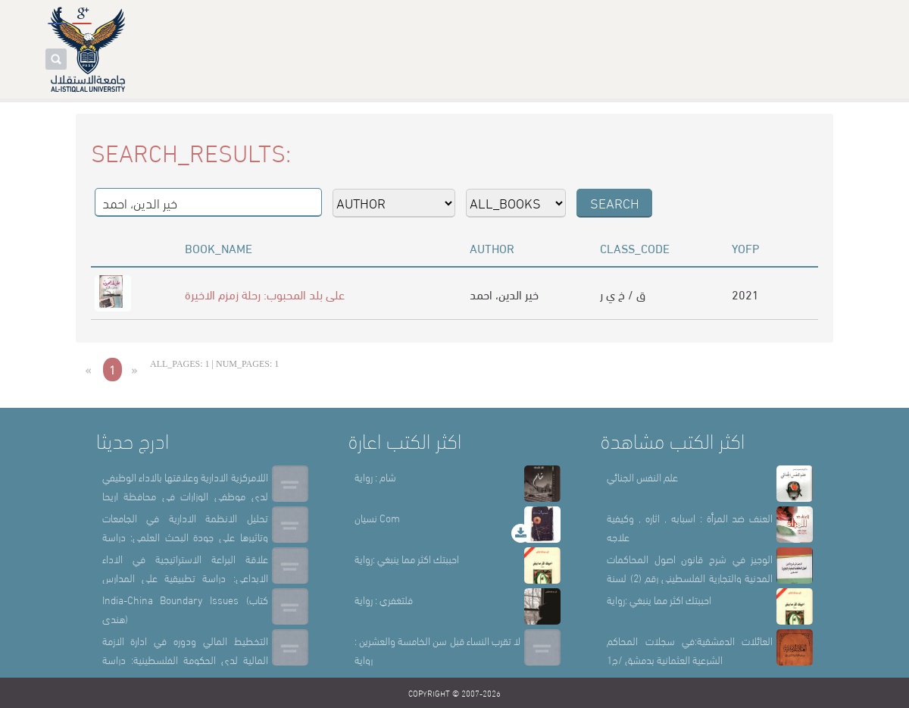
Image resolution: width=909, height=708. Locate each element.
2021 (745, 294)
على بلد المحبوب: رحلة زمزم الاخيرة (265, 294)
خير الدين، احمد (504, 294)
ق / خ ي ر (622, 294)
